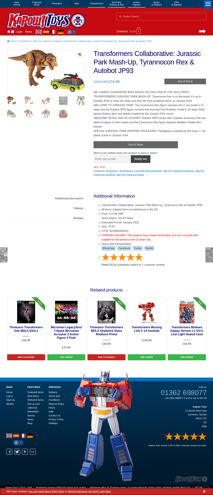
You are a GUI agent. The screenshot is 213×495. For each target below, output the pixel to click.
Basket (10, 404)
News (28, 31)
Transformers (97, 3)
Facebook (124, 248)
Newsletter (33, 411)
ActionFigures (136, 3)
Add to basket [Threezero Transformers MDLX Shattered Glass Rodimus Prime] (106, 357)
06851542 (61, 487)
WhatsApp (108, 248)
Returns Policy (56, 404)
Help (51, 411)
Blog (29, 423)
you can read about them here (46, 491)
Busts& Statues (156, 3)
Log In (9, 396)
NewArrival (16, 3)
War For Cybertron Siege (130, 174)
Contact (13, 31)
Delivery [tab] (78, 208)
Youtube (25, 452)
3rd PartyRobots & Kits (116, 3)
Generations (126, 171)
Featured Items (35, 392)
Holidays (53, 423)
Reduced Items (35, 400)
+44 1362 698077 (174, 398)
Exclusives (112, 171)
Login (19, 31)
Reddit (149, 248)
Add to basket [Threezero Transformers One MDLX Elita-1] (26, 357)
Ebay (33, 452)
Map (204, 426)
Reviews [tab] (78, 218)
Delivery (53, 392)
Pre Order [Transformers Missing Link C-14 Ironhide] (146, 357)
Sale (76, 3)
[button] (80, 54)
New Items (33, 396)
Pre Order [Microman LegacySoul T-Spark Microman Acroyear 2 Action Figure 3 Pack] (66, 357)
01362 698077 (184, 393)
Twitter (138, 248)
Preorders (57, 3)
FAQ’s (52, 407)
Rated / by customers (116, 264)
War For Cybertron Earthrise (179, 171)
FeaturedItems (36, 3)
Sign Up (10, 400)
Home (9, 31)
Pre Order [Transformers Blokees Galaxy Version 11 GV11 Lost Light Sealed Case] (187, 357)
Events (31, 415)
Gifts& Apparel (176, 3)
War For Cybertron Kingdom (47, 41)
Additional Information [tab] (69, 198)
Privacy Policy (56, 419)
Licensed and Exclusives (148, 171)
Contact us (54, 415)
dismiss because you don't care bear (89, 491)
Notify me (141, 159)
